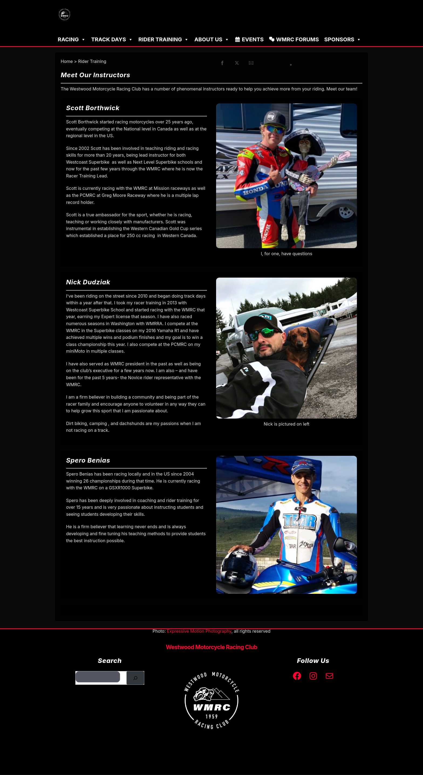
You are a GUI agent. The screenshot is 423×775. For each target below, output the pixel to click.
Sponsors (342, 40)
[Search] (135, 678)
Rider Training (163, 40)
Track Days (112, 40)
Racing (72, 40)
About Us (211, 40)
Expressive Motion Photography (199, 631)
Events (253, 40)
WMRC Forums (297, 40)
